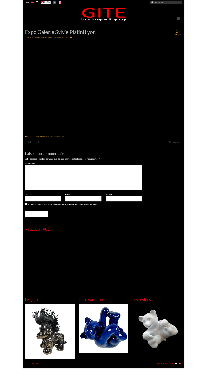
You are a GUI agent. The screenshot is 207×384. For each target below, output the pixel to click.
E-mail (68, 194)
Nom (27, 194)
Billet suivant (173, 142)
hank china (57, 136)
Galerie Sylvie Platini (42, 136)
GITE (31, 37)
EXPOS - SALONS (61, 37)
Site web (109, 194)
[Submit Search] (152, 2)
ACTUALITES (50, 37)
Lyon (62, 136)
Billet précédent (35, 142)
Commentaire (30, 163)
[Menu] (178, 18)
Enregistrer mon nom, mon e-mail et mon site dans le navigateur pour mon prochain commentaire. (63, 204)
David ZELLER (31, 136)
